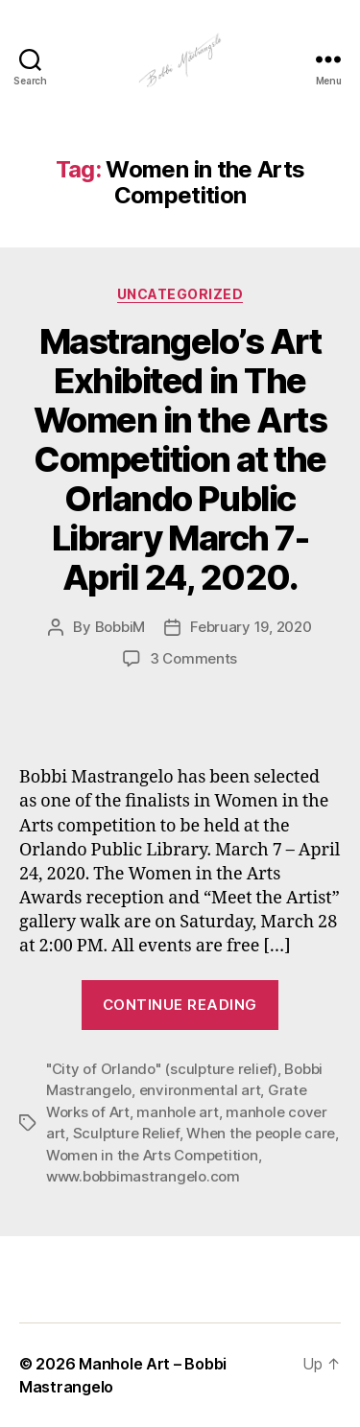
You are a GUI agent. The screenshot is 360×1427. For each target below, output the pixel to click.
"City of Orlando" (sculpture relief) (161, 1069)
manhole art (177, 1112)
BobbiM (120, 627)
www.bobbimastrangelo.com (143, 1176)
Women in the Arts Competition (152, 1155)
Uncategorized (180, 294)
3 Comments (193, 658)
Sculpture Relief (126, 1133)
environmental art (200, 1090)
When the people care (260, 1133)
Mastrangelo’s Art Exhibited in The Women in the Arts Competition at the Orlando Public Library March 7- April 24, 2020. (180, 459)
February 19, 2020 (251, 627)
